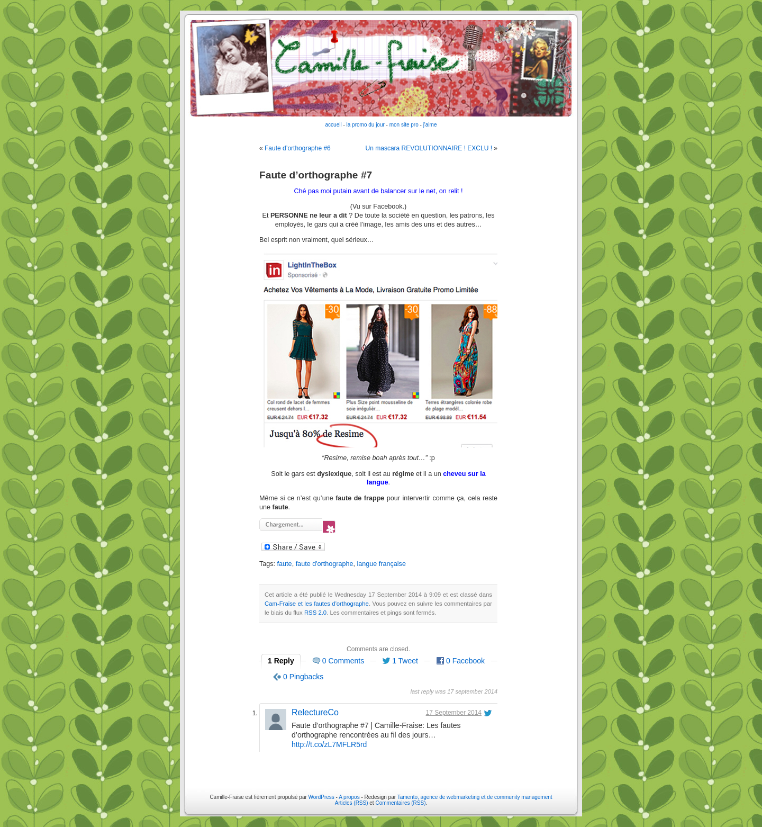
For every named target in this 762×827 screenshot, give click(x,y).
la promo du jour (366, 125)
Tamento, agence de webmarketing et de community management (474, 797)
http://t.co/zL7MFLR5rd (329, 744)
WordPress (321, 797)
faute (284, 564)
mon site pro (404, 125)
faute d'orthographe (324, 564)
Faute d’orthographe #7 (315, 175)
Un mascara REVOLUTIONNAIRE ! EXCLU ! (429, 148)
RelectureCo (315, 712)
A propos (350, 797)
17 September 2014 (454, 712)
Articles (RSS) (351, 803)
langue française (381, 564)
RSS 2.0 (315, 612)
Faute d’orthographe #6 (298, 148)
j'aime (430, 125)
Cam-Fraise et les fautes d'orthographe (317, 603)
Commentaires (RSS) (400, 803)
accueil (333, 125)
